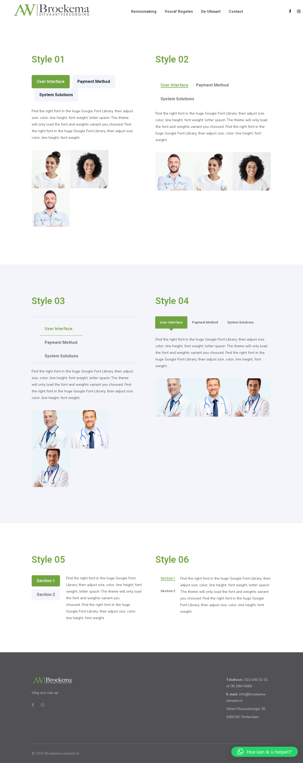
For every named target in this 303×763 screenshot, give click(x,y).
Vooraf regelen (179, 11)
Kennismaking (143, 11)
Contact (236, 11)
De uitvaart (211, 11)
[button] (264, 752)
